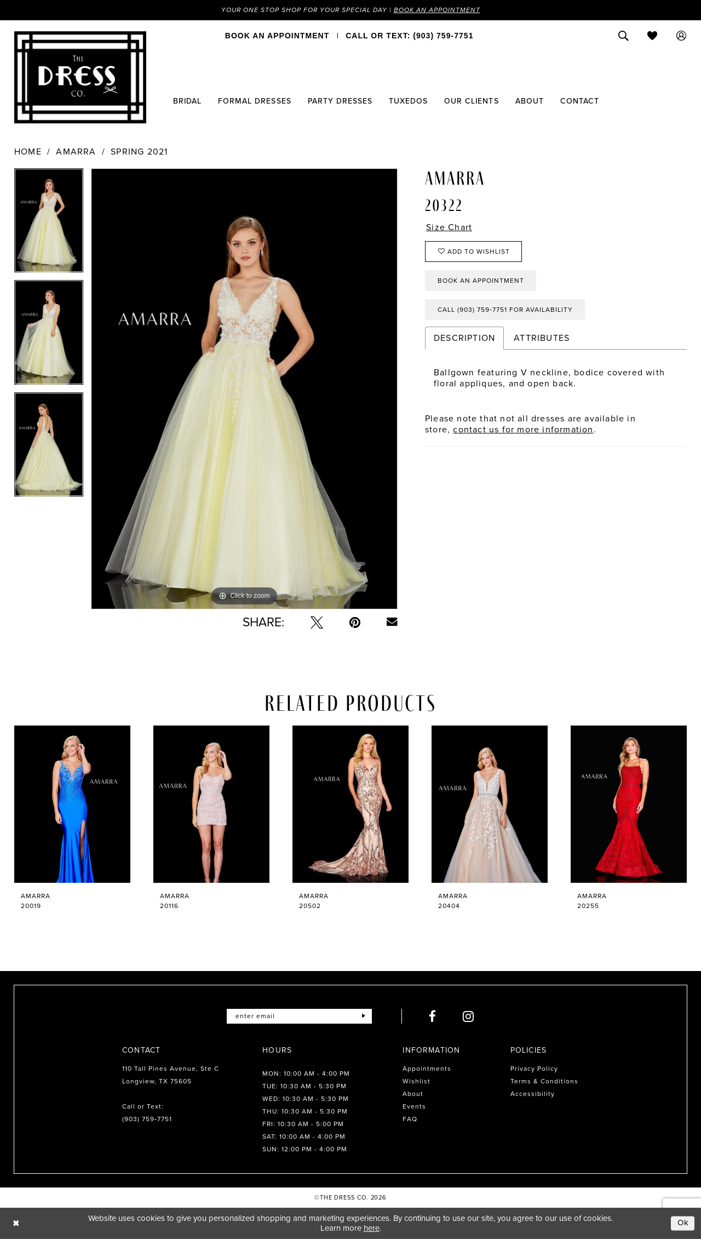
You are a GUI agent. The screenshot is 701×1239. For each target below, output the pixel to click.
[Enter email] (299, 1016)
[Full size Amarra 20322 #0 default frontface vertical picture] (244, 389)
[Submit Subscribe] (363, 1016)
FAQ (410, 1119)
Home (28, 151)
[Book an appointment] (277, 35)
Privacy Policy (534, 1069)
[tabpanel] (48, 224)
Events (414, 1106)
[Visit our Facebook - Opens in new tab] (432, 1016)
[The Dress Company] (80, 77)
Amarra (76, 151)
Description (464, 338)
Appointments (427, 1069)
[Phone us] (409, 35)
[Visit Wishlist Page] (652, 35)
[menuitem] (277, 35)
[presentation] (72, 804)
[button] (681, 35)
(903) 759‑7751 (147, 1119)
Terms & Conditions (544, 1081)
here (372, 1228)
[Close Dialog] (16, 1223)
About (413, 1094)
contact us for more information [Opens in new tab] (523, 429)
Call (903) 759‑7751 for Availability (505, 310)
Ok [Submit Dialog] (683, 1223)
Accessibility (532, 1094)
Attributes (542, 338)
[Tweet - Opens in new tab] (317, 622)
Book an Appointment (437, 10)
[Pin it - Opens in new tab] (354, 622)
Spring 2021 (139, 151)
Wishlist (416, 1081)
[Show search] (623, 35)
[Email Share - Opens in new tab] (392, 621)
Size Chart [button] (449, 227)
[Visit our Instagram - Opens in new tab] (468, 1016)
